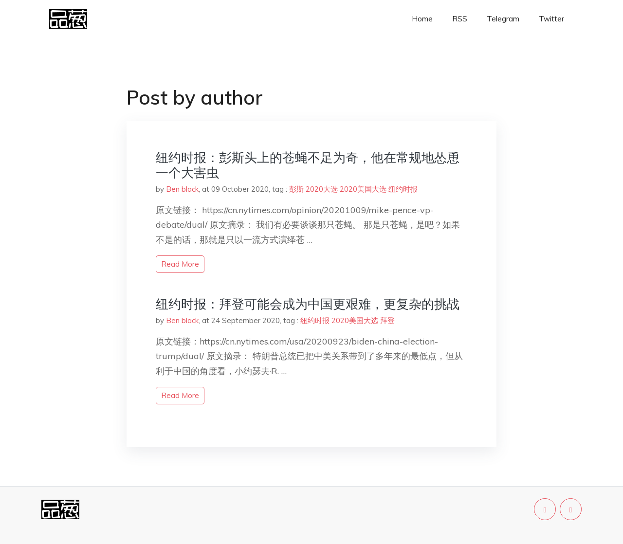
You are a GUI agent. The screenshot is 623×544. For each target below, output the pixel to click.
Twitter (551, 18)
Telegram (503, 18)
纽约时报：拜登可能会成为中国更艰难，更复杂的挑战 (307, 304)
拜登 (387, 320)
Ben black (182, 189)
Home (422, 18)
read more (180, 264)
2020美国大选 (363, 189)
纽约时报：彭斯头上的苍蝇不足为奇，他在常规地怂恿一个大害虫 (307, 165)
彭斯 (296, 189)
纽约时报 (403, 189)
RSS (459, 18)
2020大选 (322, 189)
